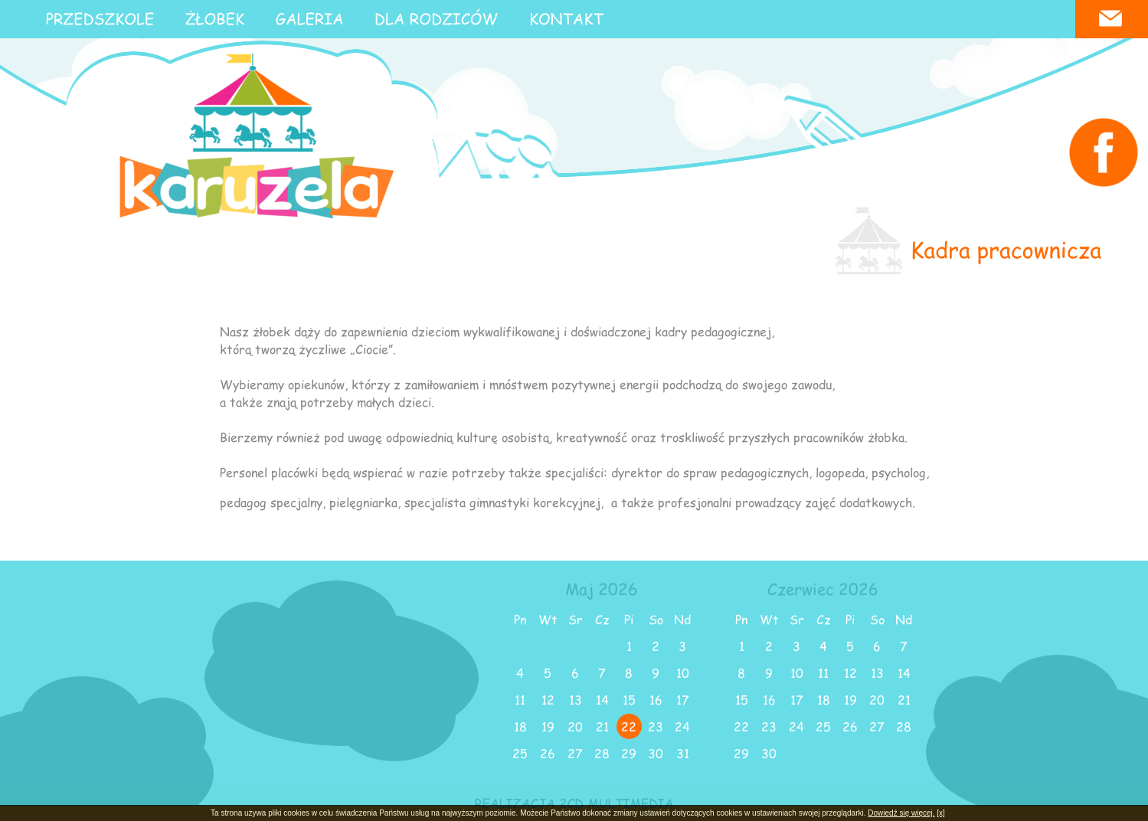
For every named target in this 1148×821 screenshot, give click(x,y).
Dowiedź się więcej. (901, 813)
